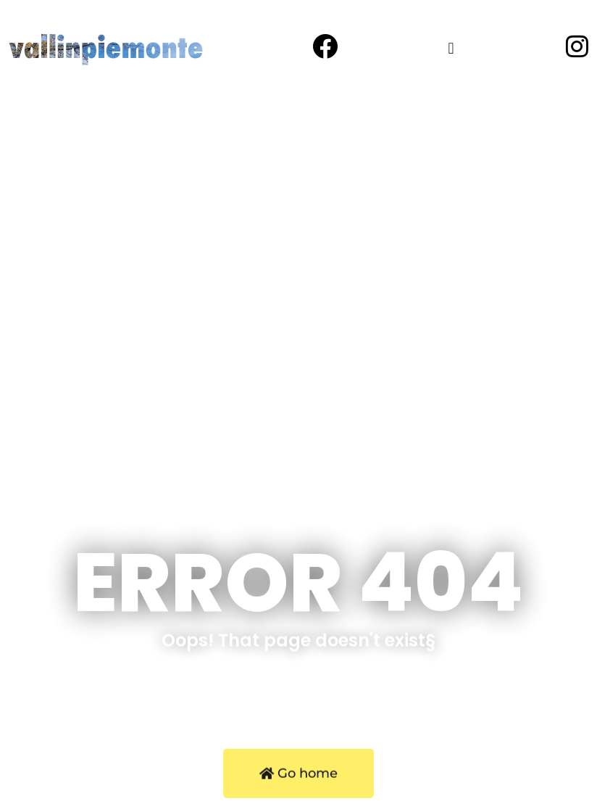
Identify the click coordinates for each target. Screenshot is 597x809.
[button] (451, 48)
